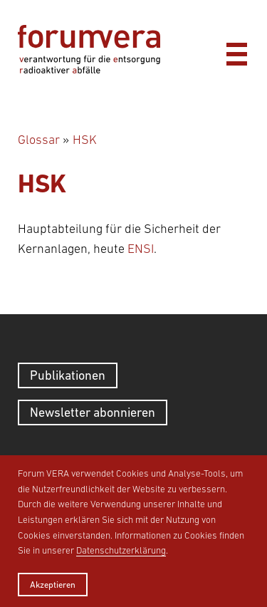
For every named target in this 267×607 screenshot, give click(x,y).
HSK (85, 140)
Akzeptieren (52, 584)
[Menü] (236, 51)
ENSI (140, 249)
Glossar (39, 140)
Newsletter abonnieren (92, 412)
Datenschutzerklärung (121, 550)
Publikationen (67, 375)
